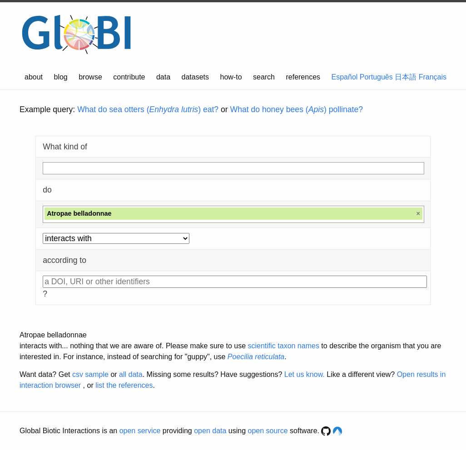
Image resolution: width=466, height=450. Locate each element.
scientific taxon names (283, 346)
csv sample (90, 374)
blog (61, 77)
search (264, 77)
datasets (195, 77)
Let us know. (304, 374)
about (34, 77)
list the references (124, 385)
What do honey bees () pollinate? (296, 109)
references (303, 77)
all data (131, 374)
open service (140, 431)
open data (210, 431)
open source (268, 431)
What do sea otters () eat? (147, 109)
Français (432, 77)
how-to (231, 77)
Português (376, 77)
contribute (129, 77)
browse (90, 77)
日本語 (405, 77)
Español (345, 77)
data (163, 77)
